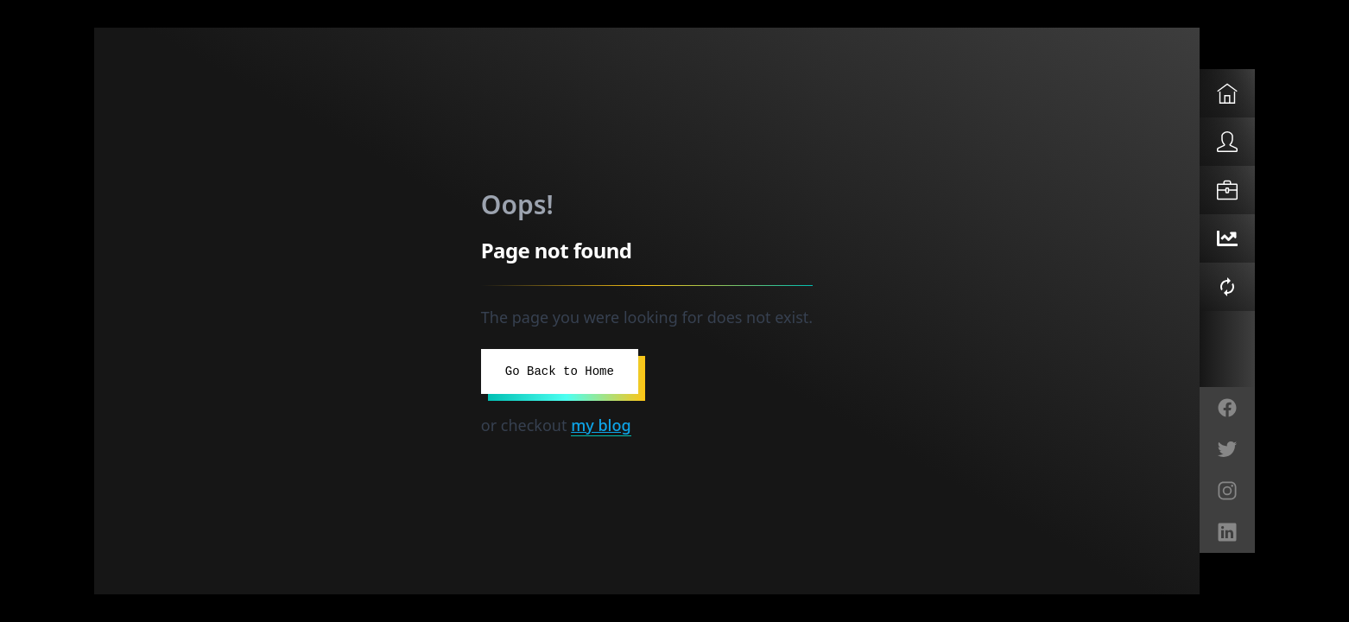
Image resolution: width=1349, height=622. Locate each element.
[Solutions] (1227, 190)
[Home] (1227, 93)
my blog (600, 425)
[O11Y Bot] (1227, 238)
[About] (1227, 141)
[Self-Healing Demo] (1227, 287)
